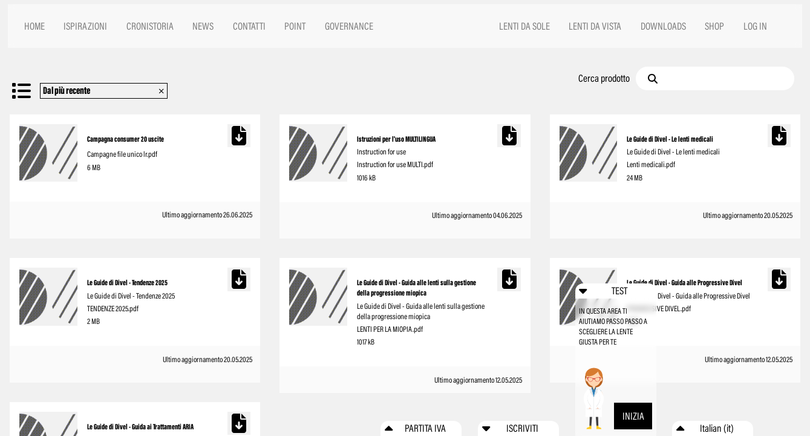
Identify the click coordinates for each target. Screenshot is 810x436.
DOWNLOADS (663, 26)
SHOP (714, 26)
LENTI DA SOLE (524, 26)
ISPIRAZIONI (85, 26)
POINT (294, 26)
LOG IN (755, 26)
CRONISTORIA (150, 26)
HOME (34, 26)
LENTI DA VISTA (595, 26)
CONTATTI (249, 26)
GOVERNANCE (349, 26)
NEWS (203, 26)
